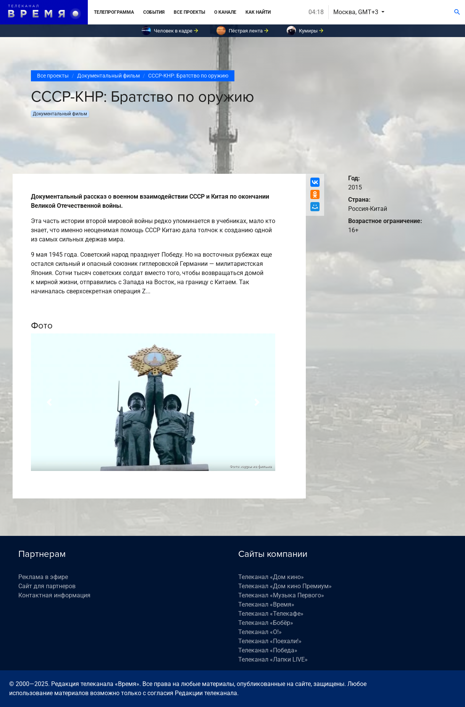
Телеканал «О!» (260, 632)
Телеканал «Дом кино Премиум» (285, 586)
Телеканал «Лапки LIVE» (273, 659)
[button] (49, 402)
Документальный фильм (108, 76)
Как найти (258, 12)
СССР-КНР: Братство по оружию (188, 76)
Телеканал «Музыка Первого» (281, 595)
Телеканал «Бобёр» (265, 622)
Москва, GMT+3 (356, 12)
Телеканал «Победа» (267, 650)
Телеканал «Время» (266, 604)
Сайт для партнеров (47, 586)
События (154, 12)
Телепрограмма (114, 12)
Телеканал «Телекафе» (271, 613)
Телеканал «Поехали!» (270, 641)
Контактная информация (54, 595)
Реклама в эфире (43, 577)
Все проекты (189, 12)
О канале (225, 12)
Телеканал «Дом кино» (271, 577)
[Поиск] (457, 12)
